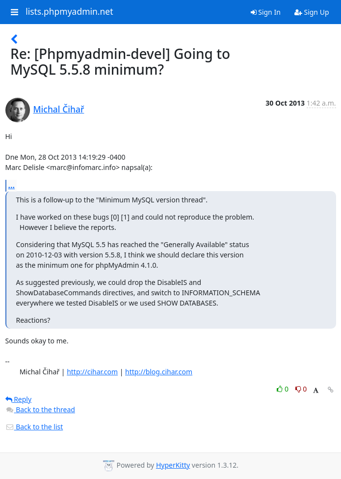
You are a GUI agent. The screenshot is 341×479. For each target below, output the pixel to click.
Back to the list (34, 426)
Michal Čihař (58, 109)
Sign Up (311, 12)
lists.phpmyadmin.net (69, 12)
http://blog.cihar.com (158, 371)
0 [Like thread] (283, 389)
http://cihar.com (92, 371)
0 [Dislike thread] (301, 389)
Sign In (266, 12)
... (11, 185)
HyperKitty (173, 465)
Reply (18, 399)
